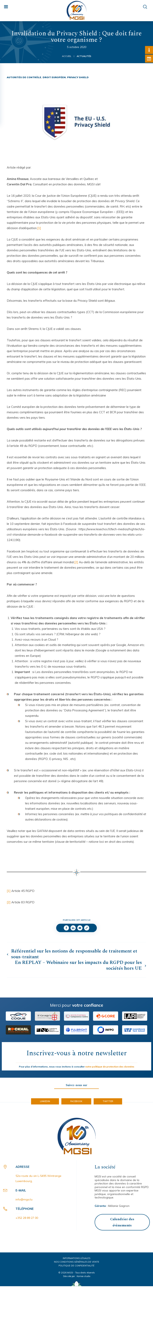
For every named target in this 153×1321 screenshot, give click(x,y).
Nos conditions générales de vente (76, 1261)
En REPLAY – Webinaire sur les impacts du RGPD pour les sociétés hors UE (78, 965)
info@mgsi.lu (24, 1199)
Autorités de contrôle (24, 77)
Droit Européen (54, 77)
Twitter (108, 1101)
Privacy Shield (78, 77)
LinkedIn (45, 1101)
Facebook (76, 1101)
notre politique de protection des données (109, 1066)
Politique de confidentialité (76, 1265)
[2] (76, 562)
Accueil (66, 56)
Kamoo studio (83, 1276)
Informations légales (76, 1258)
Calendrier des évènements (122, 1222)
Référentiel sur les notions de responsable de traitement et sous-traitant (74, 954)
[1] (39, 228)
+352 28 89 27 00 (27, 1218)
